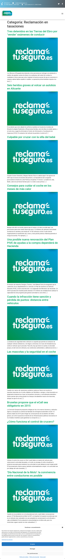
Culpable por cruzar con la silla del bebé (31, 137)
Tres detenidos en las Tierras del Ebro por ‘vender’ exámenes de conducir (32, 33)
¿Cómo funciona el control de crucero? (30, 421)
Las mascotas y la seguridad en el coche (31, 351)
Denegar (32, 549)
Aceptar (32, 544)
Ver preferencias (32, 553)
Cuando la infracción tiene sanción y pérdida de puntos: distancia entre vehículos (29, 300)
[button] (62, 527)
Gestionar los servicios (7, 539)
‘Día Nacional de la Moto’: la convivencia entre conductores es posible (31, 474)
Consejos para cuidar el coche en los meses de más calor (29, 187)
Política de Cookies (23, 557)
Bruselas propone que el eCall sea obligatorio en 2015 (27, 404)
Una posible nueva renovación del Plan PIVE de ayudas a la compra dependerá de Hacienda (32, 243)
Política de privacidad (34, 557)
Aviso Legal (43, 557)
